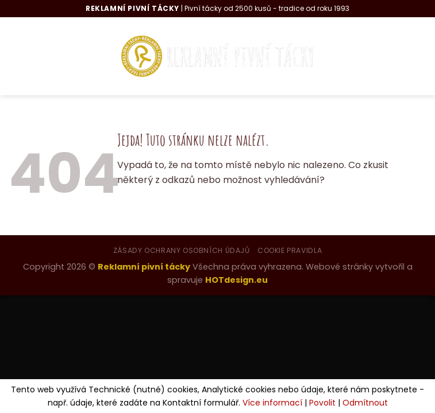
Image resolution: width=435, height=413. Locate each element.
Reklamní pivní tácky (144, 266)
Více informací (272, 402)
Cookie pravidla (289, 250)
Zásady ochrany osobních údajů (181, 250)
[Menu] (29, 56)
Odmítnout (365, 402)
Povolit (322, 402)
